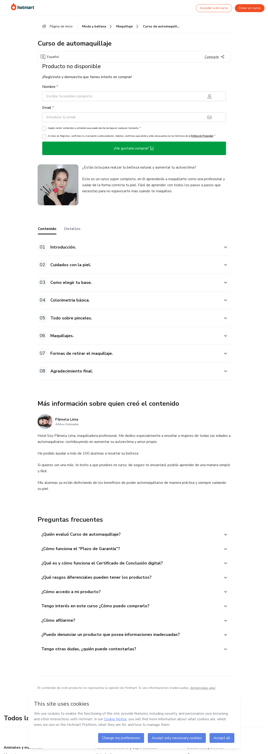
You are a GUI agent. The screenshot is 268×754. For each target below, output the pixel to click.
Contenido (47, 229)
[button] (129, 248)
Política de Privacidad (202, 136)
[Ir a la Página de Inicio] (22, 6)
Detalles (72, 229)
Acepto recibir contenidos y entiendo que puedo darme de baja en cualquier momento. (94, 128)
